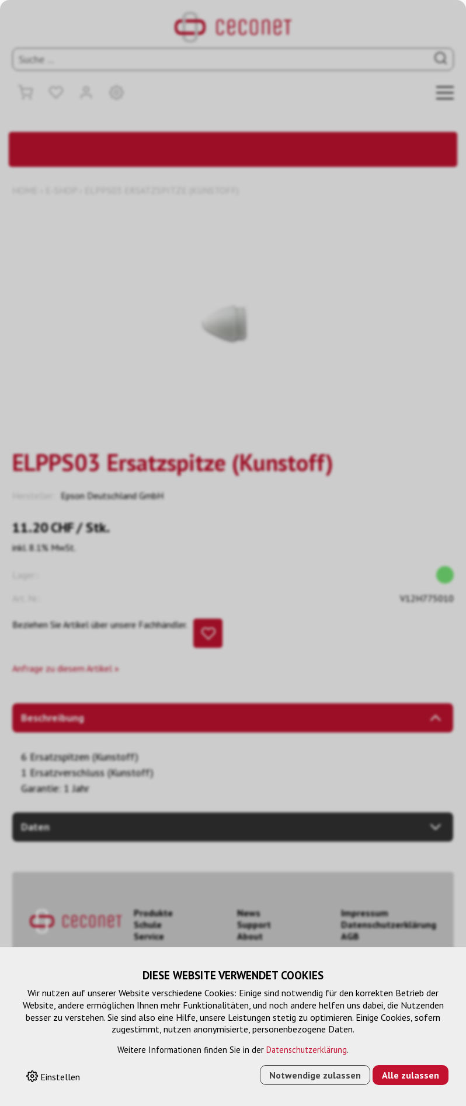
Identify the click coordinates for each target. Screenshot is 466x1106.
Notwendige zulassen (315, 1075)
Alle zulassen (410, 1075)
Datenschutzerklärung (306, 1049)
